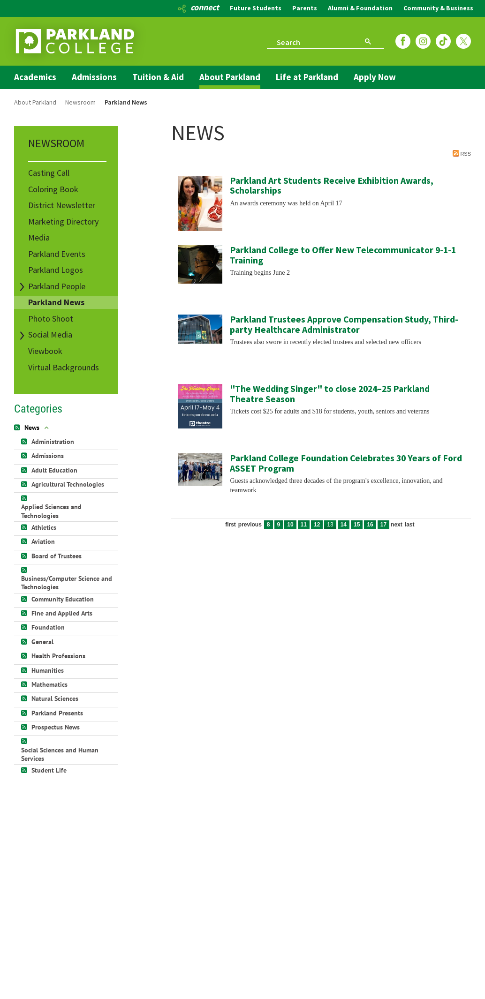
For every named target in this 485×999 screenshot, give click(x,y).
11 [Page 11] (304, 524)
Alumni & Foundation (360, 8)
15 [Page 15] (357, 524)
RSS (462, 153)
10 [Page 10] (290, 524)
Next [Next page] (396, 524)
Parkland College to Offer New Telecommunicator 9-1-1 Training (343, 255)
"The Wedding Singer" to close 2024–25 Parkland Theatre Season (330, 394)
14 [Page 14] (344, 524)
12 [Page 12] (317, 524)
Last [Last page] (410, 524)
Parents (304, 8)
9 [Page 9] (278, 524)
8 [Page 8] (268, 524)
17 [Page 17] (383, 524)
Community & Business (438, 8)
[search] (308, 41)
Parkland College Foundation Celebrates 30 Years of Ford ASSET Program (346, 463)
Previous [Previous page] (250, 524)
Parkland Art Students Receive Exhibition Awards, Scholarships (331, 185)
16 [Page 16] (370, 524)
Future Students (255, 8)
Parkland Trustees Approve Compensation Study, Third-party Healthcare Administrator (344, 324)
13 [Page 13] (330, 524)
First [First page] (230, 524)
